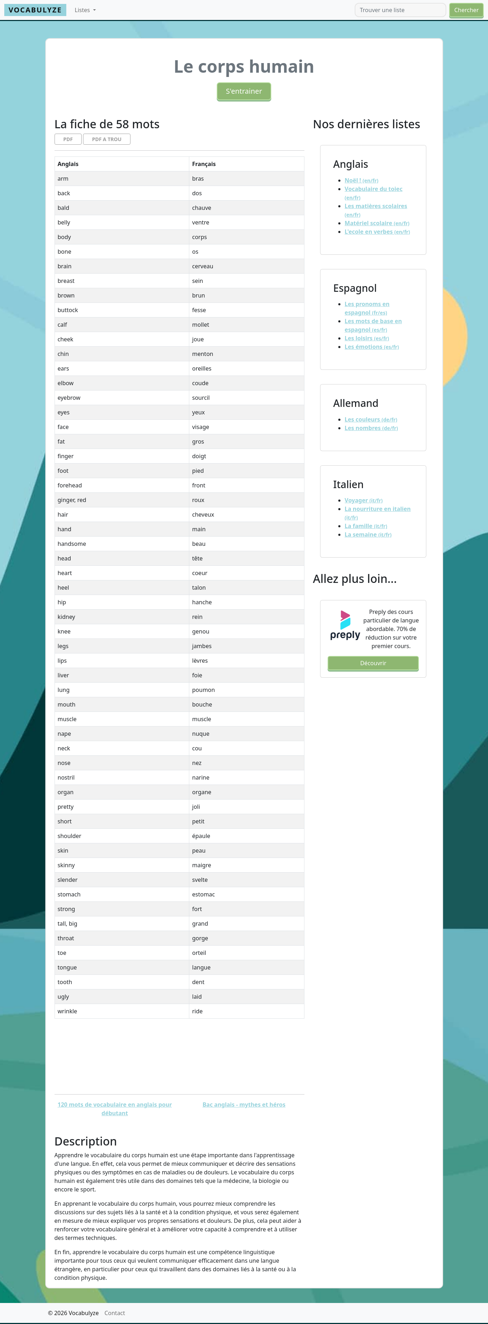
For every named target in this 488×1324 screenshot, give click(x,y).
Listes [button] (83, 10)
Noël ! (362, 180)
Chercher (466, 10)
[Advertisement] (179, 1056)
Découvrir (373, 663)
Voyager (364, 500)
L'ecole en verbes (377, 232)
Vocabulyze (35, 10)
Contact (114, 1313)
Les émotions (372, 347)
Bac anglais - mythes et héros (244, 1104)
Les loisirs (367, 338)
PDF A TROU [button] (107, 139)
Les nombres (371, 428)
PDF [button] (68, 139)
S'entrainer (244, 91)
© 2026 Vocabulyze (73, 1313)
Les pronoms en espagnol (367, 308)
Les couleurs (371, 419)
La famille (366, 526)
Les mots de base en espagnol (373, 325)
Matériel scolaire (377, 223)
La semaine (368, 534)
